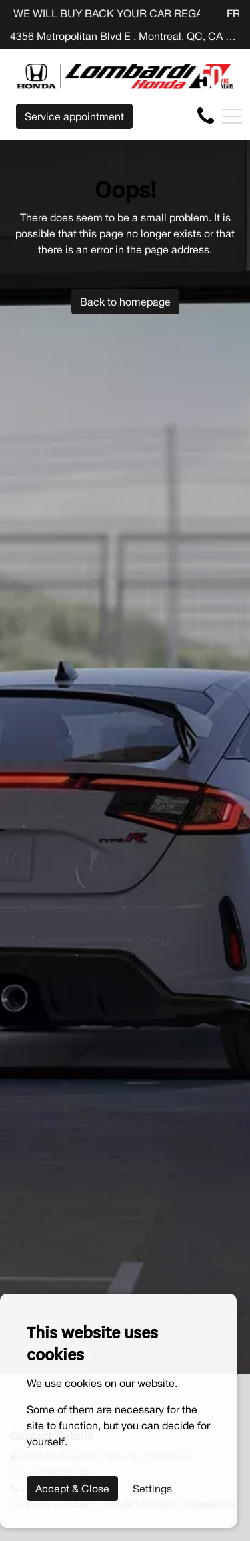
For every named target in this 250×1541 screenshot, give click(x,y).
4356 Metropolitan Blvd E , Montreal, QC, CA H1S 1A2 (125, 36)
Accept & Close (72, 1488)
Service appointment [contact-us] (74, 116)
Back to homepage (125, 302)
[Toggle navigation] (232, 116)
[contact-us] (205, 116)
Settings (152, 1488)
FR (233, 13)
